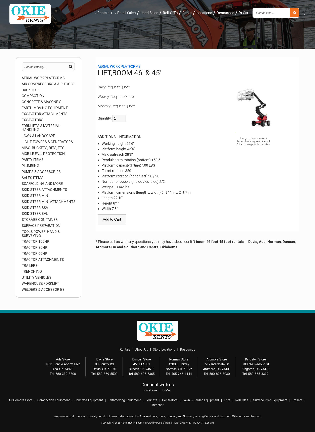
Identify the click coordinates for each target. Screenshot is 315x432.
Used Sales (149, 13)
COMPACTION (33, 96)
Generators (170, 400)
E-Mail (166, 390)
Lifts (227, 400)
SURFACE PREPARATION (41, 226)
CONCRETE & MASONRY (41, 102)
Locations (204, 13)
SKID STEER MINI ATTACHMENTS (49, 202)
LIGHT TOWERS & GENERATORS (47, 142)
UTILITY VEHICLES (36, 277)
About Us (141, 349)
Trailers (297, 400)
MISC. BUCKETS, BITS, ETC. (43, 148)
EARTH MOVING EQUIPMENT (45, 108)
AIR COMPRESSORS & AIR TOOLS (48, 84)
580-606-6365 (144, 374)
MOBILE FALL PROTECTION (43, 154)
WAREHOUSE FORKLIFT (40, 284)
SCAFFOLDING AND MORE (42, 184)
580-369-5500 (107, 374)
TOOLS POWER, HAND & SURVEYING (41, 234)
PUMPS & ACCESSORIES (41, 172)
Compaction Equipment (53, 400)
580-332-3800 (65, 374)
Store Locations (164, 349)
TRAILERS (30, 266)
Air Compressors (21, 400)
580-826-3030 (219, 374)
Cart (244, 13)
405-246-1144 (181, 374)
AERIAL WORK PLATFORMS (43, 78)
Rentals (101, 13)
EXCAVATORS (32, 120)
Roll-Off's (170, 13)
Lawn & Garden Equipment (200, 400)
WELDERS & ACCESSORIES (43, 290)
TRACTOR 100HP (35, 242)
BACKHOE (30, 90)
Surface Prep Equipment (270, 400)
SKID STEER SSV (35, 208)
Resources (225, 13)
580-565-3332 (258, 374)
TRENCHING (32, 271)
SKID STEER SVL (35, 214)
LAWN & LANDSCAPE (38, 136)
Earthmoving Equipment (124, 400)
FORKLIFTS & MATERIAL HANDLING (41, 128)
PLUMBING (30, 166)
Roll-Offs (241, 400)
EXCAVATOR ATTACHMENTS (45, 114)
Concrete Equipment (89, 400)
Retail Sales (125, 13)
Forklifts (151, 400)
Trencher (157, 405)
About (187, 13)
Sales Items (32, 178)
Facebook (151, 390)
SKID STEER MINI (35, 196)
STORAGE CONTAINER (40, 220)
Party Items (33, 160)
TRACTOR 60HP (34, 254)
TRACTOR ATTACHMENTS (43, 260)
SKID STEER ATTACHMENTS (44, 190)
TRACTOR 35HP (34, 248)
